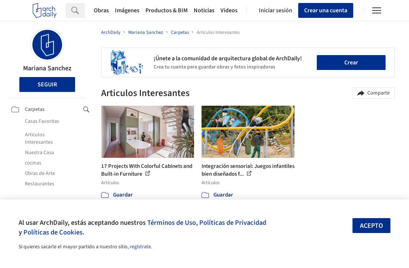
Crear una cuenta (325, 10)
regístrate (140, 247)
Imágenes (127, 10)
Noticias (204, 10)
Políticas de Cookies (53, 232)
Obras (101, 10)
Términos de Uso (171, 222)
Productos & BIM (166, 10)
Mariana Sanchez (47, 68)
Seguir (47, 84)
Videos (229, 10)
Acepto (371, 225)
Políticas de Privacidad (232, 222)
